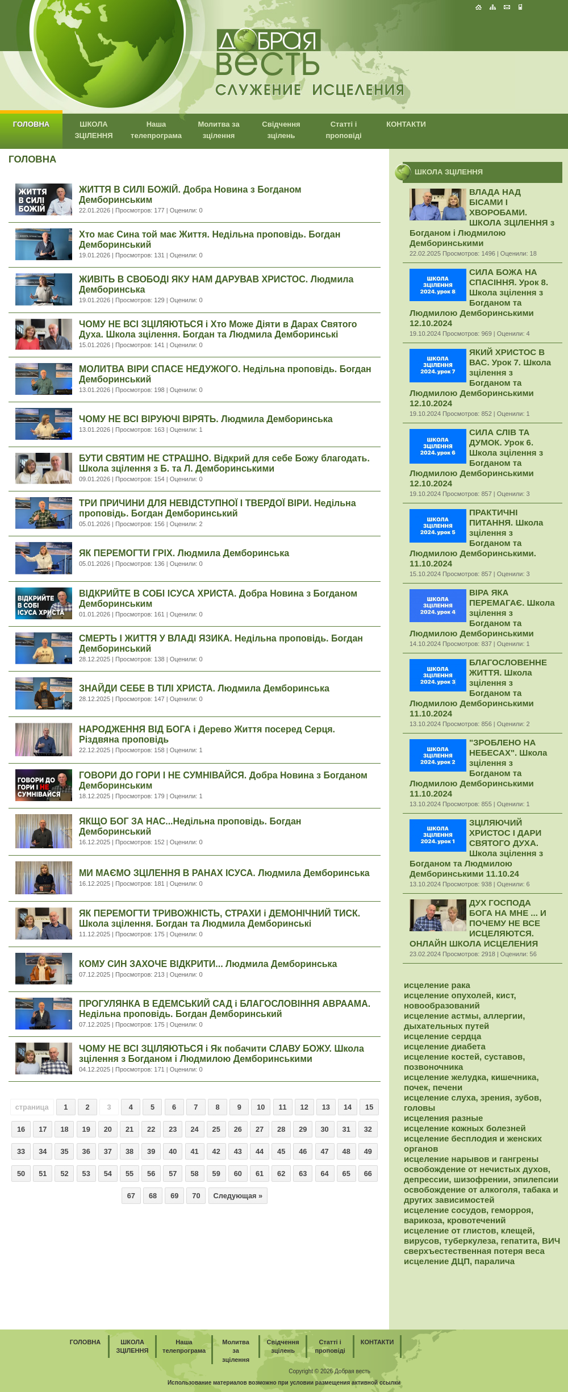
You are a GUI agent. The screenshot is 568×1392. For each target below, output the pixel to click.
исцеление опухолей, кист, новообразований (460, 1000)
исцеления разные (443, 1118)
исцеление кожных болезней (465, 1128)
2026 (326, 1371)
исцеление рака (437, 985)
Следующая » (238, 1195)
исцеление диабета (445, 1046)
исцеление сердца (442, 1036)
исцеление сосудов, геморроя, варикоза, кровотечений (468, 1215)
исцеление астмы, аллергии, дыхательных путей (464, 1021)
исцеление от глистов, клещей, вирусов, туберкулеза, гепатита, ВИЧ (482, 1235)
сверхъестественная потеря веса (474, 1251)
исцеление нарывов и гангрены (471, 1159)
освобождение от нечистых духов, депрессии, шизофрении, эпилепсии (481, 1174)
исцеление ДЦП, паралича (459, 1261)
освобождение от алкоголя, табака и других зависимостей (481, 1195)
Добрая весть (352, 1371)
